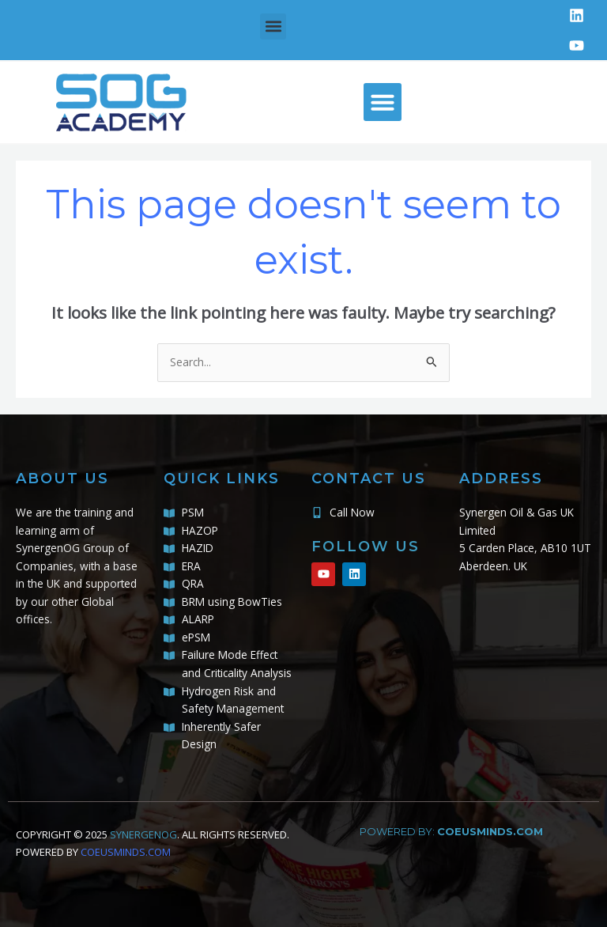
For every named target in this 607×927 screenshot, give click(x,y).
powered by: (451, 831)
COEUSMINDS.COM (126, 852)
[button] (273, 26)
